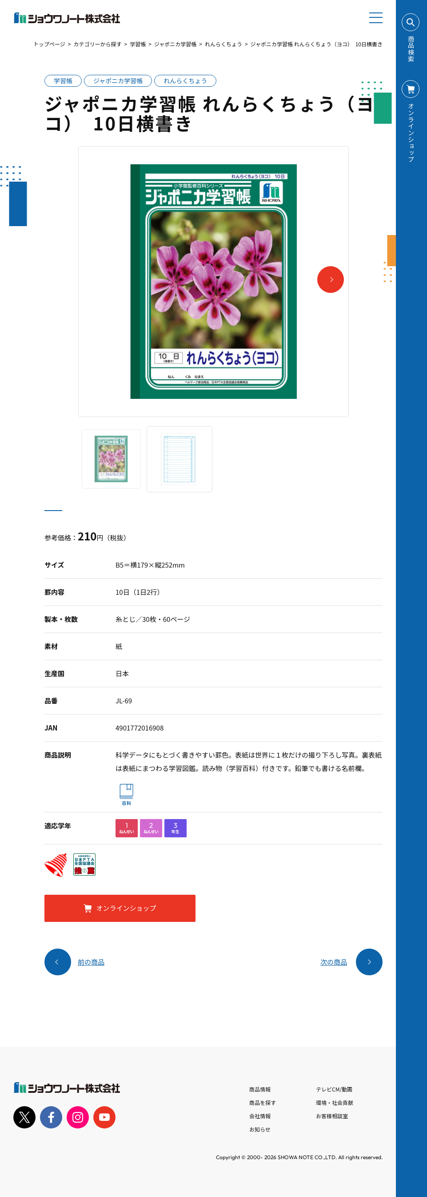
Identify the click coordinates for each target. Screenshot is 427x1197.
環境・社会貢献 (334, 1102)
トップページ (49, 44)
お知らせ (260, 1129)
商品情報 (260, 1089)
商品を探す (262, 1102)
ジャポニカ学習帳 (175, 44)
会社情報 (260, 1116)
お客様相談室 (332, 1116)
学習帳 (138, 44)
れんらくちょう (223, 44)
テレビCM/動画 (334, 1089)
